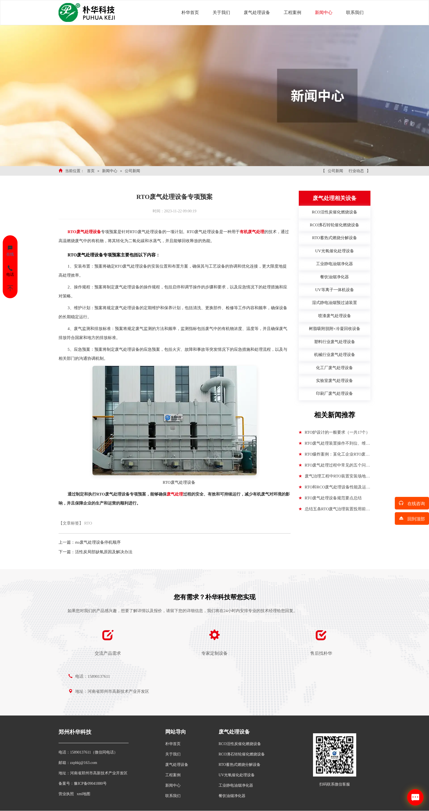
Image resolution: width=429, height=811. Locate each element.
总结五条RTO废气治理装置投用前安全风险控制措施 (334, 510)
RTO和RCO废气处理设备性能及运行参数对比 (334, 489)
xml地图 (84, 794)
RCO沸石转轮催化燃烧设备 (242, 754)
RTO (88, 523)
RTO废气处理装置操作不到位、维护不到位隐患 (334, 445)
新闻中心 (323, 12)
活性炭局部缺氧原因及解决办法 (103, 552)
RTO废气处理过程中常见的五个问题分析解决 (334, 467)
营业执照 (66, 794)
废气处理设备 (257, 12)
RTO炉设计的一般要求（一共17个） (334, 432)
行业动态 (356, 171)
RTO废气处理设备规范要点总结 (330, 498)
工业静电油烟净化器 (236, 785)
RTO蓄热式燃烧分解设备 (239, 765)
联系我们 (355, 12)
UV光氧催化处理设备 (237, 775)
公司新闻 (132, 171)
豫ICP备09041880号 (90, 783)
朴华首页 (190, 12)
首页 (91, 171)
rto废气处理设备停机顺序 (98, 542)
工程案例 (292, 12)
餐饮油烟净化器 (232, 796)
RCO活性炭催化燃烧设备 (240, 744)
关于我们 (221, 12)
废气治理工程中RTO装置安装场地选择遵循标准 (334, 478)
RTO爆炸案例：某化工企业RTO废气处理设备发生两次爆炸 (334, 456)
